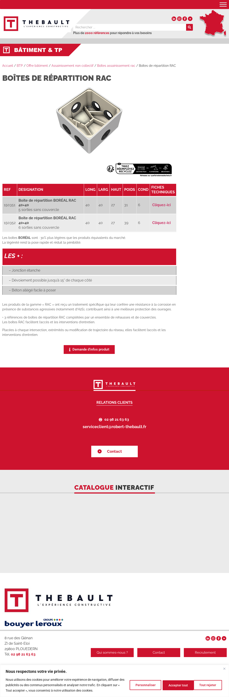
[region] (114, 681)
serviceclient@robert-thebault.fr (114, 426)
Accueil (7, 65)
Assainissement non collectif (72, 65)
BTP (20, 65)
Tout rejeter (174, 685)
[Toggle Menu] (223, 4)
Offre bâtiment (37, 65)
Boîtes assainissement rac (116, 65)
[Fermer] (224, 668)
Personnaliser (141, 685)
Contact (114, 451)
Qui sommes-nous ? (110, 653)
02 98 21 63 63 (116, 419)
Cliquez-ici (161, 205)
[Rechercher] (189, 27)
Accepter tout (207, 685)
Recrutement (205, 653)
